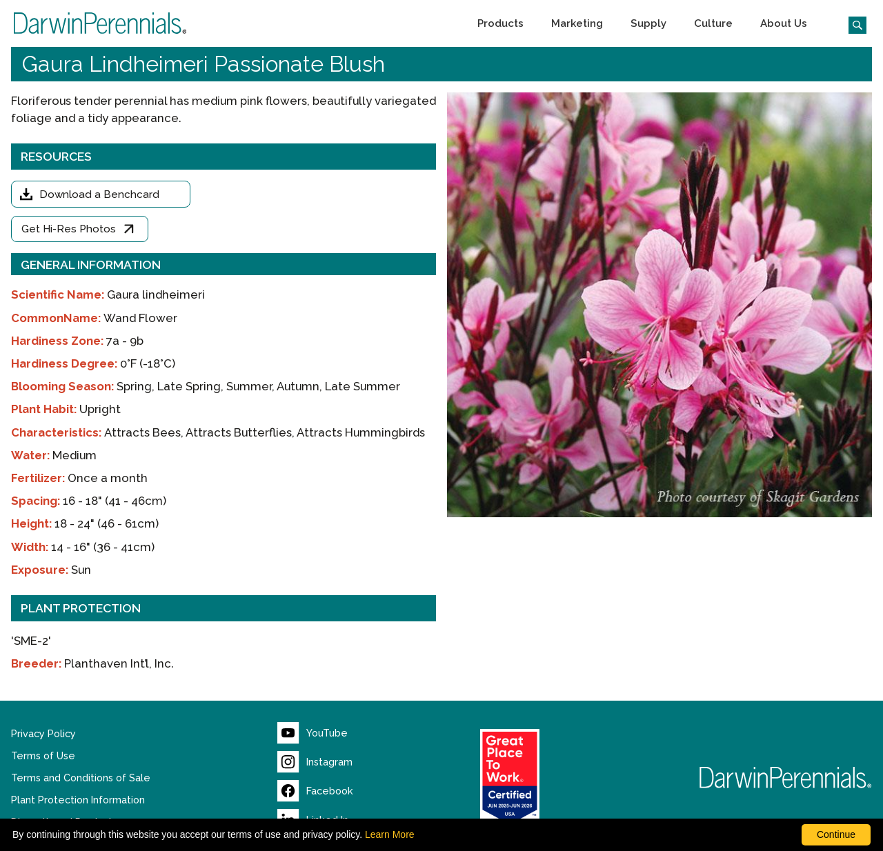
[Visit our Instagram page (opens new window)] (315, 762)
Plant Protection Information (78, 799)
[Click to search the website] (852, 23)
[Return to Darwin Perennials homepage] (786, 777)
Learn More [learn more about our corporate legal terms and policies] (390, 834)
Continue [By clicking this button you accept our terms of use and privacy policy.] (836, 834)
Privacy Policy (43, 733)
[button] (500, 23)
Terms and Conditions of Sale (80, 777)
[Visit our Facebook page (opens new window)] (315, 791)
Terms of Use (43, 755)
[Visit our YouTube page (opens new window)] (312, 733)
